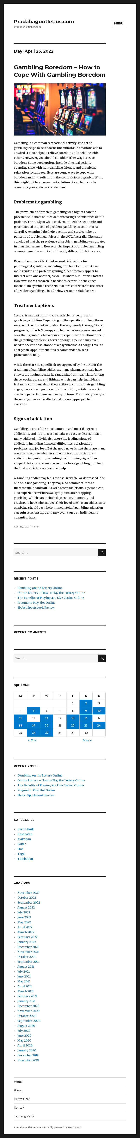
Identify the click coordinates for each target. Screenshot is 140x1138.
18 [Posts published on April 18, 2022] (20, 725)
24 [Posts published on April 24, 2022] (99, 725)
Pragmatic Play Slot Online (36, 602)
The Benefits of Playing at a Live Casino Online (50, 597)
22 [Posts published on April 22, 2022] (73, 725)
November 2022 (28, 892)
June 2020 (24, 1035)
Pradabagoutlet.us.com (44, 21)
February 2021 (27, 996)
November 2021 (28, 952)
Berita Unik (25, 829)
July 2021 (23, 971)
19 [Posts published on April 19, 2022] (33, 725)
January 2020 (26, 1050)
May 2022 (24, 922)
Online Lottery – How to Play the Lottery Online (51, 593)
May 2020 (24, 1040)
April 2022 (24, 927)
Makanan (24, 839)
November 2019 (28, 1060)
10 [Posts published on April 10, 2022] (99, 710)
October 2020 (26, 1016)
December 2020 (28, 1006)
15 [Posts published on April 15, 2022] (72, 718)
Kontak (19, 1107)
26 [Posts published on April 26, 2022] (33, 733)
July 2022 (23, 912)
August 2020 (26, 1025)
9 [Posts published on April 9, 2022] (86, 710)
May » (87, 740)
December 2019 (28, 1055)
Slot (20, 849)
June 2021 (24, 976)
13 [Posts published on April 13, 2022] (46, 718)
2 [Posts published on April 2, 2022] (86, 703)
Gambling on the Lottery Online (39, 588)
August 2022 (26, 907)
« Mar (32, 740)
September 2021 (28, 961)
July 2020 (24, 1030)
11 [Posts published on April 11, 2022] (20, 718)
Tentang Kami (24, 1116)
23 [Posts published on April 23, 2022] (86, 725)
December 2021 (28, 947)
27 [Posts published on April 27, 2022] (46, 733)
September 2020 (28, 1021)
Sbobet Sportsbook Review (36, 607)
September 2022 (28, 902)
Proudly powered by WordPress (62, 1127)
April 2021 (24, 986)
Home (18, 1081)
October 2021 (26, 956)
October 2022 (26, 897)
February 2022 (27, 937)
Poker (35, 526)
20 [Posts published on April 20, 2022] (46, 725)
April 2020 (25, 1045)
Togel (21, 854)
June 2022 (24, 917)
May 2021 (23, 981)
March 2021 (25, 991)
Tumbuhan (25, 858)
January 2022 (26, 942)
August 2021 (25, 966)
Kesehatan (24, 834)
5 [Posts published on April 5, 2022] (33, 710)
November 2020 (28, 1011)
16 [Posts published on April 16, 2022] (85, 718)
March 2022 (25, 932)
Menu (118, 23)
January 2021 (26, 1001)
